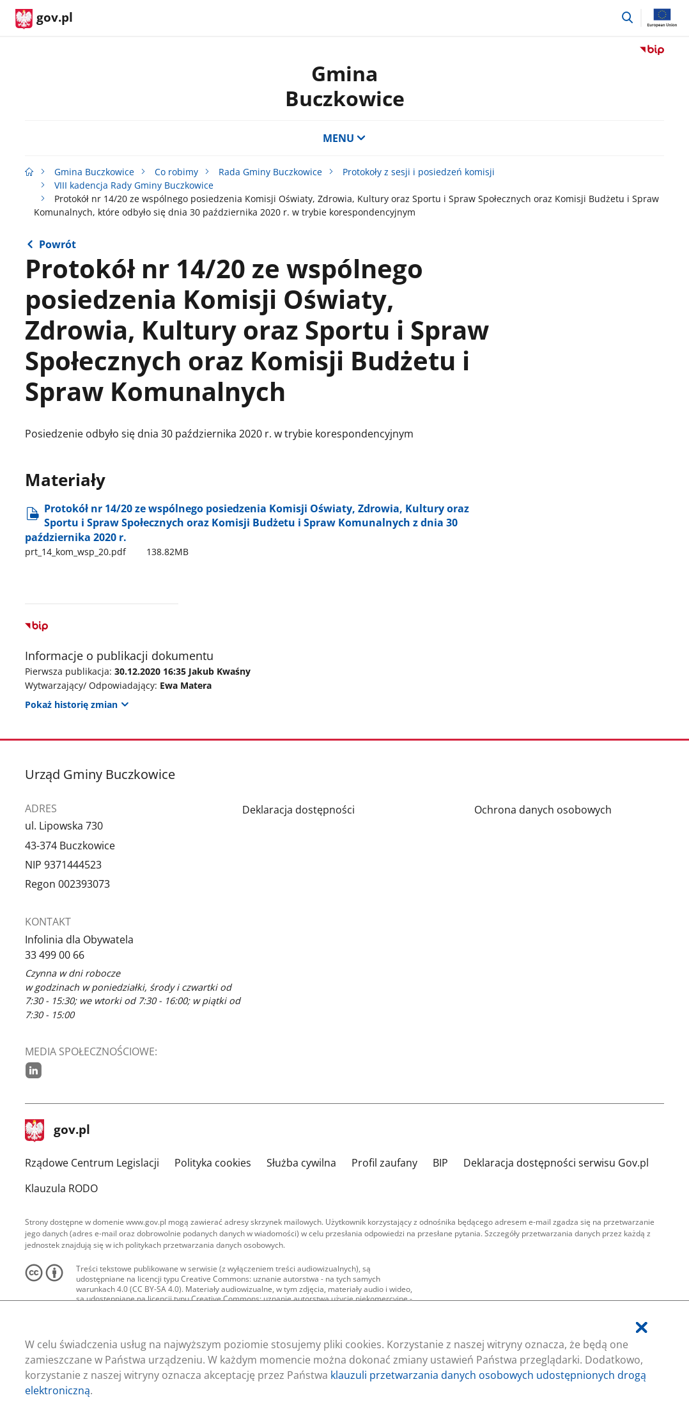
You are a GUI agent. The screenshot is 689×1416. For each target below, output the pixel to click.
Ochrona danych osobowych (543, 810)
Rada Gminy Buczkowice (270, 172)
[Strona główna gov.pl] (44, 19)
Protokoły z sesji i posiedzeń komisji (419, 172)
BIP (440, 1163)
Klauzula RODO (61, 1188)
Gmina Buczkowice (345, 85)
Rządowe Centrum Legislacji (92, 1163)
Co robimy (176, 172)
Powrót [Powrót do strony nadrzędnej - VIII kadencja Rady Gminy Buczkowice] (57, 244)
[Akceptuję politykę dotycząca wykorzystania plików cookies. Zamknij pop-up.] (642, 1327)
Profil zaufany (384, 1163)
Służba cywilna (301, 1163)
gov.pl (57, 1130)
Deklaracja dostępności (298, 810)
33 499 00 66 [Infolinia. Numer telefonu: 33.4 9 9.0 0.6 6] (54, 955)
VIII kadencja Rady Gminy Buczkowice (133, 185)
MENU (344, 138)
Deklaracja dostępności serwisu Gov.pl (556, 1163)
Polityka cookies (212, 1163)
